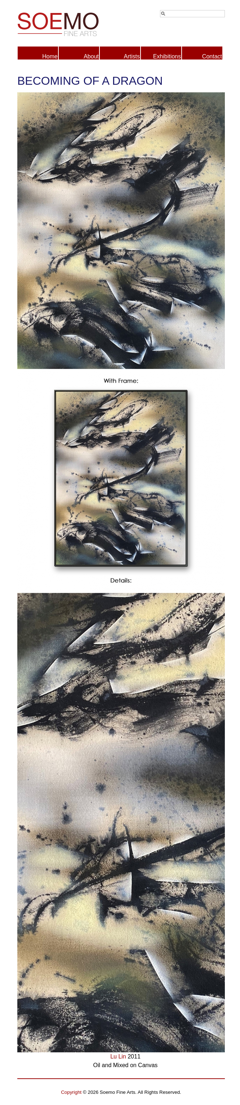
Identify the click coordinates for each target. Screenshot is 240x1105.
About (91, 56)
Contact (212, 56)
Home (50, 56)
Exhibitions (167, 56)
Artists (132, 56)
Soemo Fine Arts (69, 23)
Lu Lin (118, 1056)
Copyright (71, 1092)
